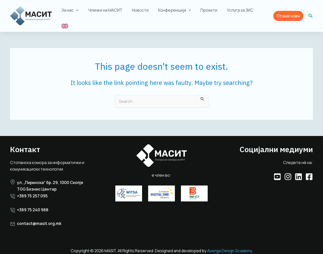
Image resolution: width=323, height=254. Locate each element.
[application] (80, 12)
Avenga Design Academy (230, 245)
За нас (74, 12)
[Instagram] (288, 171)
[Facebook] (309, 171)
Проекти (206, 12)
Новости (140, 12)
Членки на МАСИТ (107, 12)
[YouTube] (277, 171)
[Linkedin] (298, 171)
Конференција (173, 12)
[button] (288, 13)
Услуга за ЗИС (236, 12)
